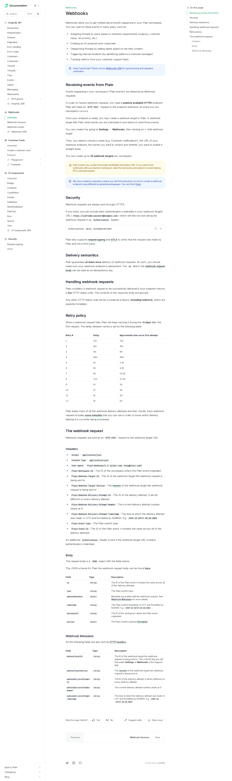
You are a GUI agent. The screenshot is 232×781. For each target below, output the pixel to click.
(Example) (142, 621)
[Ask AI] (161, 229)
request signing (96, 239)
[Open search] (19, 14)
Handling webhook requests (204, 27)
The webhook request (201, 36)
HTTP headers (118, 642)
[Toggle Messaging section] (23, 89)
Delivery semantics (199, 22)
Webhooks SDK (114, 68)
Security (194, 17)
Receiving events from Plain (204, 13)
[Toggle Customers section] (23, 56)
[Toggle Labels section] (23, 84)
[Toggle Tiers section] (23, 75)
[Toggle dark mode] (37, 6)
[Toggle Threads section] (23, 70)
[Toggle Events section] (23, 80)
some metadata (93, 415)
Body (194, 46)
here (138, 184)
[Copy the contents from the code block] (156, 229)
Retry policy (196, 32)
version (116, 485)
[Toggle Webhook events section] (23, 127)
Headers (196, 41)
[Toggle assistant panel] (38, 14)
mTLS (114, 239)
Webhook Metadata (121, 599)
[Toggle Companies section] (23, 61)
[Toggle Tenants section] (23, 66)
